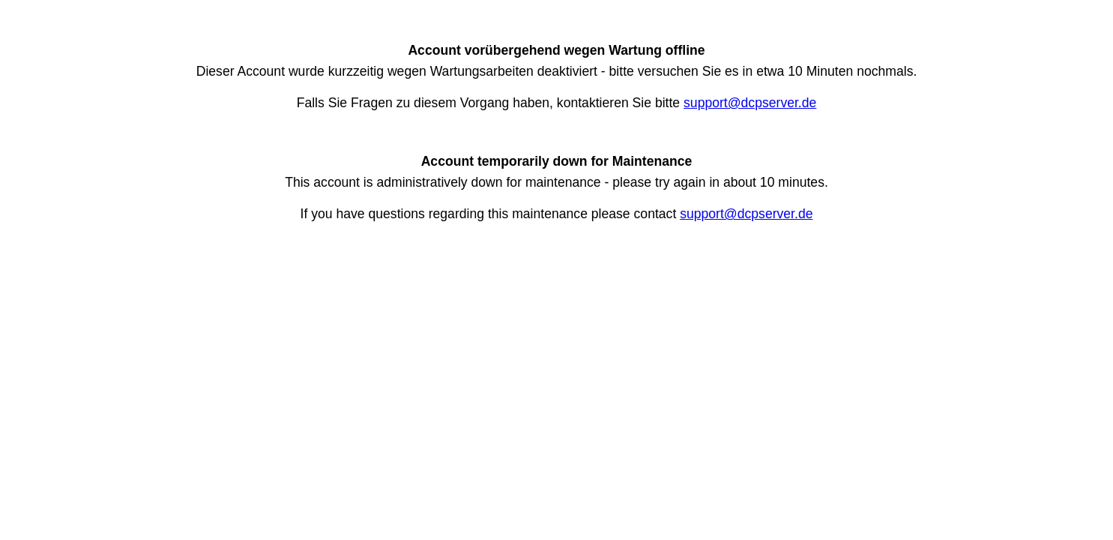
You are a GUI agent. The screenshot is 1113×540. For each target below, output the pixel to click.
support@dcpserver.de (750, 102)
